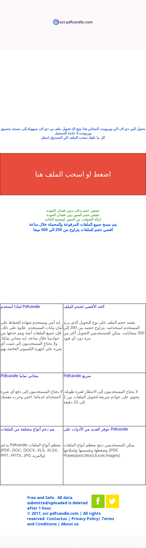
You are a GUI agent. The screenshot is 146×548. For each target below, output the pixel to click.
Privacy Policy (84, 518)
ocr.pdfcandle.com (60, 513)
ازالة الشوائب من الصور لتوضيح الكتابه (73, 219)
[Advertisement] (73, 91)
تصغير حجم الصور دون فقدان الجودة (73, 215)
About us (70, 523)
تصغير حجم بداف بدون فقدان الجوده (73, 210)
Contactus (57, 518)
